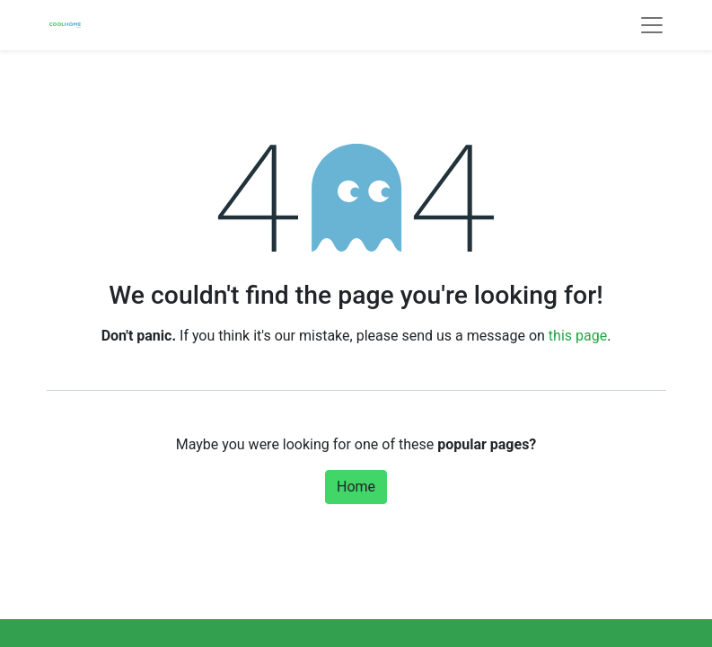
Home (356, 486)
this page (578, 335)
